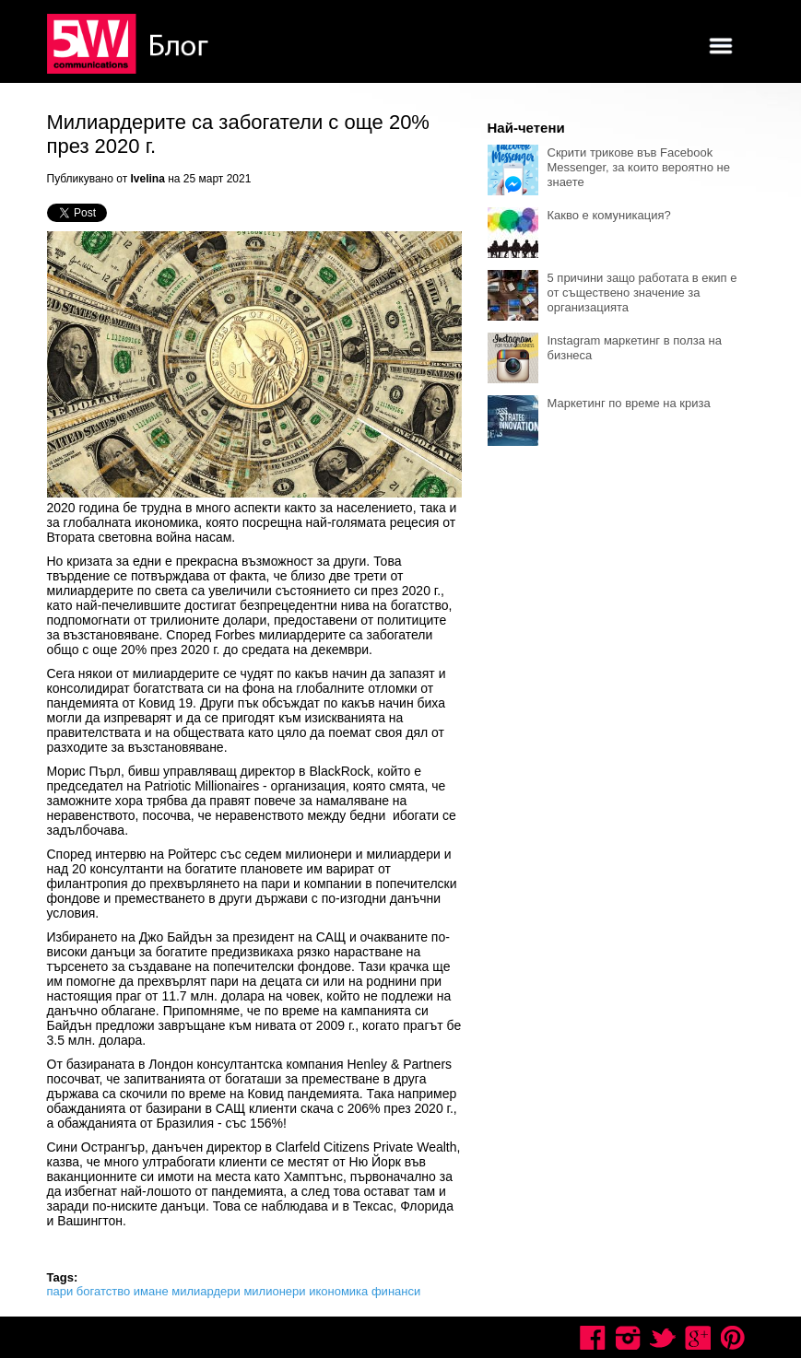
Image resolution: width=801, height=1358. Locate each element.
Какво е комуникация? (609, 215)
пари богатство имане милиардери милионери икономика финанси (234, 1291)
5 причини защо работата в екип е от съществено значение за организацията (642, 292)
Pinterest (733, 1338)
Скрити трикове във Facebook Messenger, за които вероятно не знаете (639, 167)
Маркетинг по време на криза (629, 403)
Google (698, 1338)
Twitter (663, 1338)
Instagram (628, 1338)
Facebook (593, 1338)
